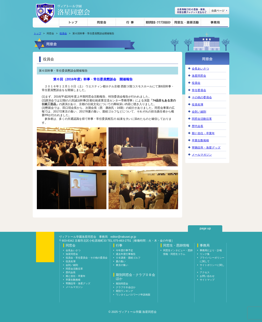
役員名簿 (197, 104)
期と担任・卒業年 (203, 133)
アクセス (205, 272)
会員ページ (202, 10)
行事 (130, 23)
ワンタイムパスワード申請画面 (133, 294)
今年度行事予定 (124, 250)
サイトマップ (207, 279)
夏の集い (121, 261)
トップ (73, 23)
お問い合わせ (207, 276)
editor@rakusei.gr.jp (123, 236)
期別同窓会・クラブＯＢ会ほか (158, 23)
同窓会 (101, 23)
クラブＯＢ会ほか (126, 287)
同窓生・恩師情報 (186, 23)
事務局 (214, 23)
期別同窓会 (122, 283)
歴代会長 (197, 126)
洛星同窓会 (199, 75)
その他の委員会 (202, 97)
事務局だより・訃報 (211, 250)
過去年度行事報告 (126, 254)
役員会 (63, 33)
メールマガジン (202, 154)
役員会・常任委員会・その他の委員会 (86, 257)
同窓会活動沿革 (202, 118)
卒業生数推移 (200, 140)
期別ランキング (124, 291)
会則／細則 (199, 111)
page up (205, 228)
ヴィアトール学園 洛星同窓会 (73, 10)
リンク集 (205, 254)
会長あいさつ (200, 68)
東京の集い (122, 265)
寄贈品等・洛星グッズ (206, 147)
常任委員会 (199, 90)
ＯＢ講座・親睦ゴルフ (128, 257)
